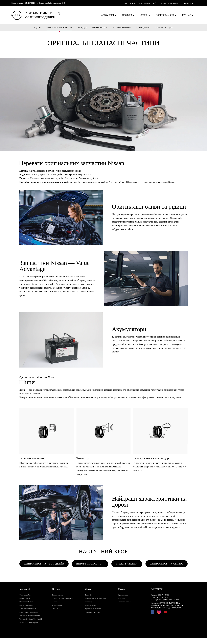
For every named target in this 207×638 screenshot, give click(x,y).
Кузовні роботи (143, 27)
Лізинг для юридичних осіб (62, 598)
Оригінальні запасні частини (59, 27)
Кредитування (57, 595)
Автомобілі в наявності (27, 609)
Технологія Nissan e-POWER (29, 616)
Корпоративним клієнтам (28, 612)
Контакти (121, 598)
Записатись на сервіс (164, 27)
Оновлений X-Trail (26, 602)
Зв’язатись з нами (124, 602)
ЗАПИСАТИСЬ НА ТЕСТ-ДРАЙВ (44, 563)
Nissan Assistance (99, 27)
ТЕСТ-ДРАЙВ (129, 3)
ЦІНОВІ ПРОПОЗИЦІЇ (147, 3)
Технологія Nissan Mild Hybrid (30, 619)
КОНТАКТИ (188, 3)
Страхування (57, 605)
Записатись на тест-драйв (28, 622)
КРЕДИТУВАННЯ (127, 563)
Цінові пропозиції (26, 605)
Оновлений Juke (25, 595)
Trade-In (55, 609)
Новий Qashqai (24, 598)
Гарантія (37, 27)
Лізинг (54, 602)
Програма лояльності (122, 27)
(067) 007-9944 (29, 3)
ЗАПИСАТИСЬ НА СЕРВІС (170, 3)
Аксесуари (82, 27)
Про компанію (123, 595)
